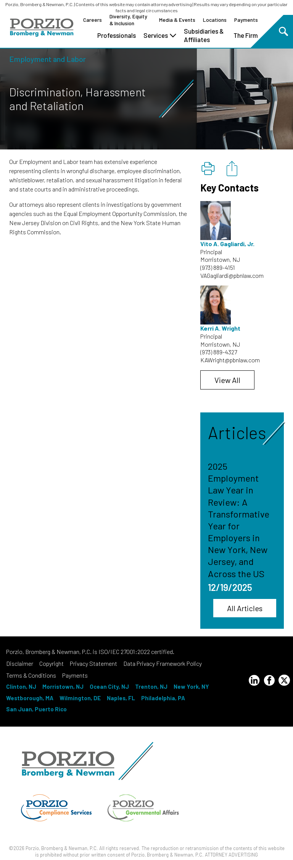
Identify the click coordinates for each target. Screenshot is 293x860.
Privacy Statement (93, 663)
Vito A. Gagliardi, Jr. (227, 243)
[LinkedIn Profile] (254, 681)
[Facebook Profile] (269, 681)
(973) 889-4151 (217, 267)
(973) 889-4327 (218, 351)
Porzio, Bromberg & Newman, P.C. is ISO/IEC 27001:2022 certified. (90, 651)
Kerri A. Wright (220, 328)
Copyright (51, 663)
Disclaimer (19, 663)
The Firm (245, 35)
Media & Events (177, 19)
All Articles (244, 608)
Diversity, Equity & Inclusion (128, 19)
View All (227, 380)
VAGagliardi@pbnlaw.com (232, 275)
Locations (215, 19)
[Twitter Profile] (284, 680)
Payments (246, 19)
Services (159, 35)
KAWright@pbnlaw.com (230, 359)
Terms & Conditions (31, 675)
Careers (92, 19)
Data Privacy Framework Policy (162, 663)
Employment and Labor (47, 58)
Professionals (116, 35)
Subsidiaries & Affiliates (204, 35)
